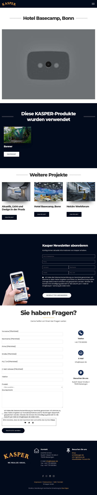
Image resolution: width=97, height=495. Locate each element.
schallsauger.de (78, 455)
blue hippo (65, 488)
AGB (55, 482)
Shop (74, 453)
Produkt (5, 381)
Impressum (38, 482)
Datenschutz (47, 482)
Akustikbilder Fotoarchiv (81, 459)
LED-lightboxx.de (78, 457)
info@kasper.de (52, 461)
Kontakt (60, 482)
